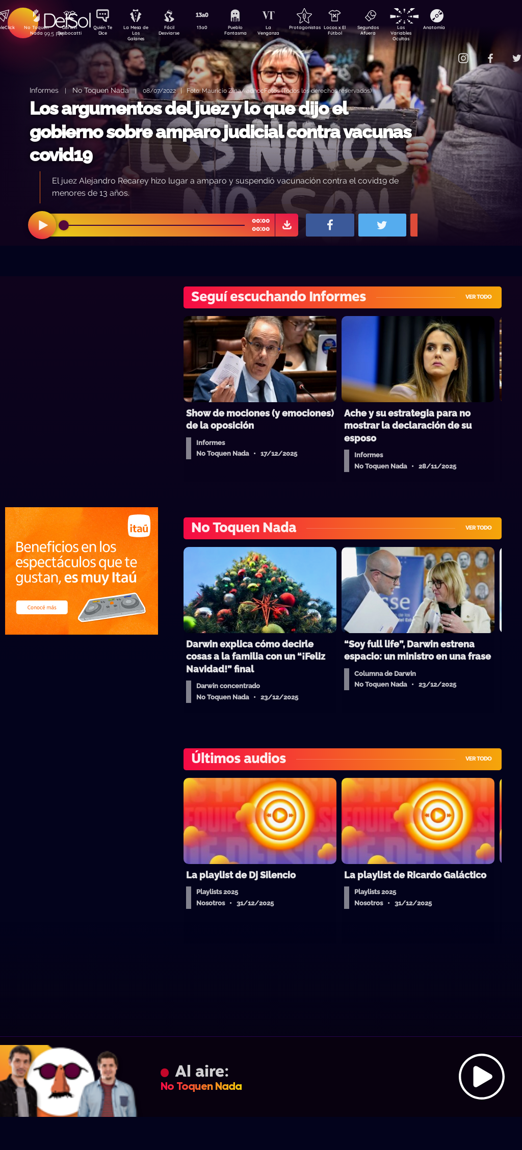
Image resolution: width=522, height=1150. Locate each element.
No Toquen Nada (35, 32)
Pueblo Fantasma (249, 32)
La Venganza (285, 32)
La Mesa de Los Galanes (142, 33)
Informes (44, 90)
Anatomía (463, 28)
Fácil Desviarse (178, 32)
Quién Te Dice (106, 32)
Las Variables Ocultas (427, 33)
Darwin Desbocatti (71, 32)
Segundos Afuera (392, 32)
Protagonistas (320, 28)
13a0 (213, 28)
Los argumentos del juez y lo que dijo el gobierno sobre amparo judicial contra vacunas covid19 (220, 131)
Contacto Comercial (443, 52)
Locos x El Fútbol (356, 32)
